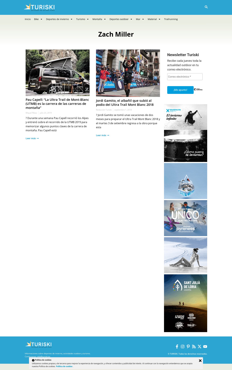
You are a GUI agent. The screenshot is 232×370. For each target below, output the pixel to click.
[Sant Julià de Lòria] (185, 331)
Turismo (82, 19)
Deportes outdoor (121, 19)
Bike (38, 19)
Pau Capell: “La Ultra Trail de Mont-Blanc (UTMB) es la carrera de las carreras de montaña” (57, 103)
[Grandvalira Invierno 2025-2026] (185, 161)
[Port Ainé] (185, 198)
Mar (140, 19)
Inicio (28, 19)
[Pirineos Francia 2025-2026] (185, 235)
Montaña (99, 19)
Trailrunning (171, 19)
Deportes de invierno (59, 19)
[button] (206, 7)
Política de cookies (64, 366)
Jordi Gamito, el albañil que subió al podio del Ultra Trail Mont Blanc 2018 (125, 102)
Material (154, 19)
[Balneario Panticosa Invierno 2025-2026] (185, 272)
